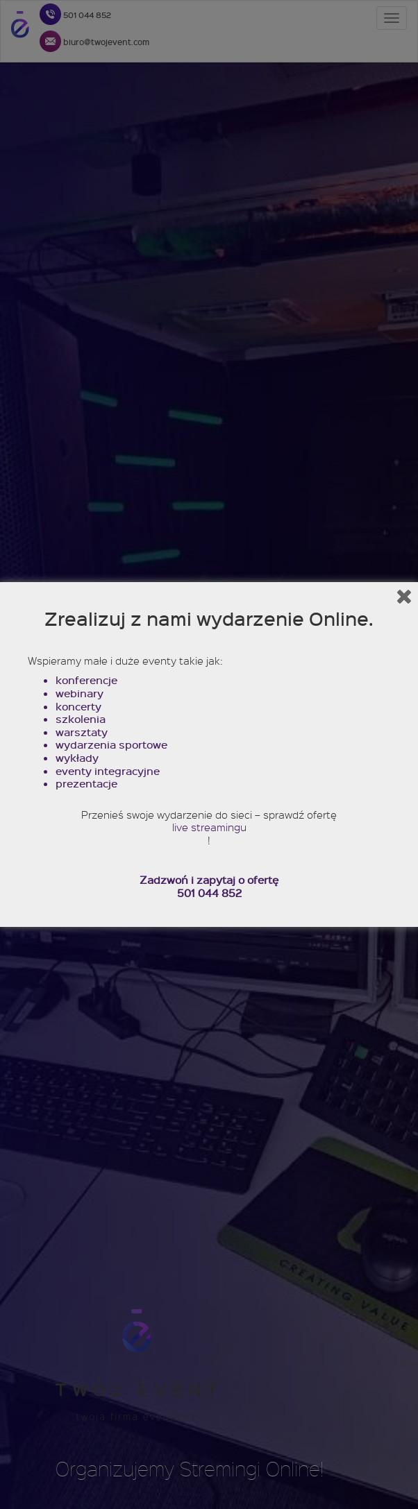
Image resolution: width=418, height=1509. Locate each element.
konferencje (86, 680)
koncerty (78, 706)
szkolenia (81, 719)
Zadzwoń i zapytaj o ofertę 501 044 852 (209, 886)
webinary (79, 693)
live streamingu (209, 827)
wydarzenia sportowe (111, 744)
